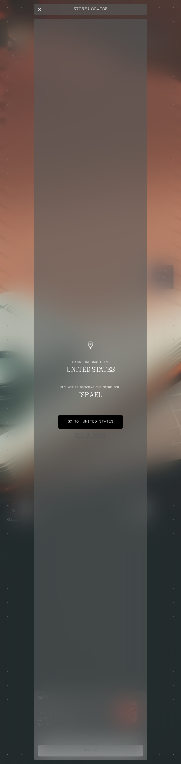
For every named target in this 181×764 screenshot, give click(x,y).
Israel (90, 435)
